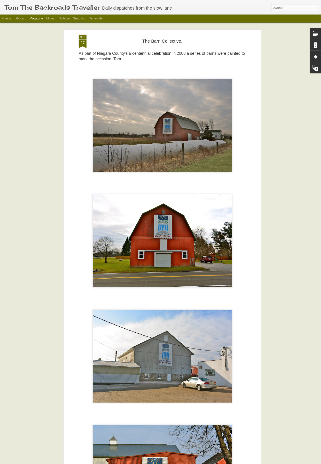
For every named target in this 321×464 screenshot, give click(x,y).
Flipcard (21, 18)
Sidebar (64, 18)
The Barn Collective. (162, 29)
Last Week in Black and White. (140, 459)
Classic (7, 18)
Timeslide (96, 18)
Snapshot (79, 18)
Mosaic (51, 18)
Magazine (36, 18)
